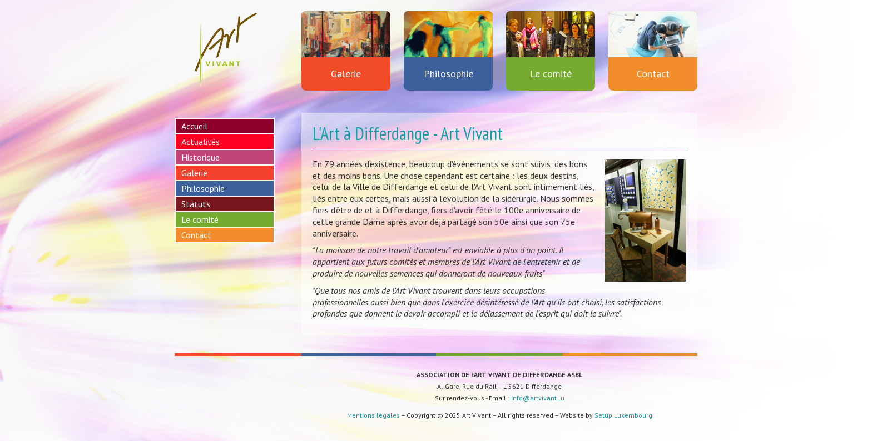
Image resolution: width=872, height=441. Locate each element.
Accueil (194, 126)
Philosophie (448, 45)
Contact (652, 45)
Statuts (195, 203)
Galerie (345, 45)
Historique (200, 157)
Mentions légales (373, 415)
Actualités (200, 141)
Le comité (550, 45)
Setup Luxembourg (623, 415)
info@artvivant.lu (537, 398)
